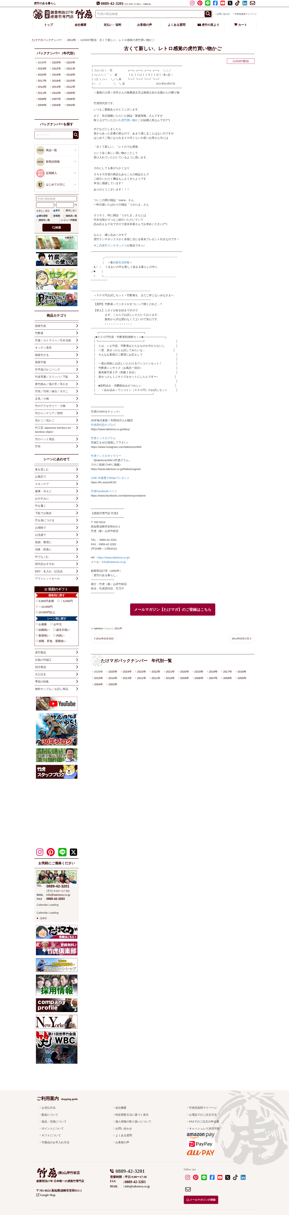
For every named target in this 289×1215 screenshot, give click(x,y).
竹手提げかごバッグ (47, 369)
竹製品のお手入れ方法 (55, 1142)
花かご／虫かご (44, 420)
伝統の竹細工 (43, 659)
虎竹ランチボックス (114, 245)
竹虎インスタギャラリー (106, 455)
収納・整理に (43, 542)
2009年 (184, 678)
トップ (48, 24)
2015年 (98, 678)
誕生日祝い (63, 629)
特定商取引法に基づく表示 (132, 1114)
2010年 (170, 678)
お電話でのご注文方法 (203, 1114)
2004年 (98, 684)
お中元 (57, 624)
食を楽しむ (42, 469)
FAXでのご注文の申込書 (204, 1121)
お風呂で (40, 476)
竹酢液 (39, 333)
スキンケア (42, 483)
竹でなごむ (42, 556)
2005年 (242, 678)
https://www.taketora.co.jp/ (114, 557)
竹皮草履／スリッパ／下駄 (51, 376)
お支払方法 (48, 1107)
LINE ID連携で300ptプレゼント (110, 477)
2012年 (141, 678)
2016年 (242, 671)
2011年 (118, 628)
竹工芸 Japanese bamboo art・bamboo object (54, 430)
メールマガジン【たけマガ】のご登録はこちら (172, 610)
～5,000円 (66, 601)
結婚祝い (44, 629)
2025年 (113, 671)
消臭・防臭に (43, 549)
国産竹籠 (40, 362)
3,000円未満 (46, 601)
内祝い (60, 635)
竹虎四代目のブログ (103, 424)
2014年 (113, 678)
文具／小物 (42, 398)
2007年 (213, 678)
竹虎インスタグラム (103, 438)
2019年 (198, 671)
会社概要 (80, 24)
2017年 (227, 671)
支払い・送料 (112, 24)
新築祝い (44, 635)
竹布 (38, 446)
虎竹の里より (208, 24)
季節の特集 (42, 681)
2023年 (141, 671)
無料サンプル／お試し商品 (51, 688)
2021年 (170, 671)
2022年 (156, 671)
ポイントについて (53, 1128)
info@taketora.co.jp (114, 561)
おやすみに (42, 498)
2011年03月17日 (240, 638)
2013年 (127, 678)
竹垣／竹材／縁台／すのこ (51, 391)
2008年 (198, 678)
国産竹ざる (42, 354)
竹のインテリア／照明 (49, 413)
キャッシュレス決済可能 (204, 1128)
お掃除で (40, 527)
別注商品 (40, 667)
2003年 (113, 684)
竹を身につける (44, 520)
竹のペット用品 (44, 439)
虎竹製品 (40, 652)
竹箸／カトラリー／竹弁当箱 (53, 340)
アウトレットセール (47, 578)
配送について (50, 1114)
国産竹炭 (40, 325)
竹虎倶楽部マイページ (245, 14)
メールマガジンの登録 (201, 1199)
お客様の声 (144, 24)
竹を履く (40, 505)
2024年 (127, 671)
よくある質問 (176, 24)
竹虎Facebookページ (104, 491)
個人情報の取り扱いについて (133, 1121)
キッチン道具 (43, 347)
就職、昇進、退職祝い (52, 641)
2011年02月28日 (105, 638)
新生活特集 (123, 262)
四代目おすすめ (44, 563)
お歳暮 (43, 624)
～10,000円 (46, 606)
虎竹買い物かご (131, 120)
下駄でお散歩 (43, 513)
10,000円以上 (47, 612)
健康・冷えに (43, 491)
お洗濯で (40, 534)
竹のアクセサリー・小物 (50, 405)
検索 (58, 227)
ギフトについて (51, 1135)
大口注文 (40, 674)
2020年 (184, 671)
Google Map (45, 1195)
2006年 (227, 678)
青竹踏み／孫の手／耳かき (51, 384)
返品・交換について (54, 1121)
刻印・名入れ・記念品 (49, 571)
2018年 (213, 671)
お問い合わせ (223, 14)
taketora (98, 628)
